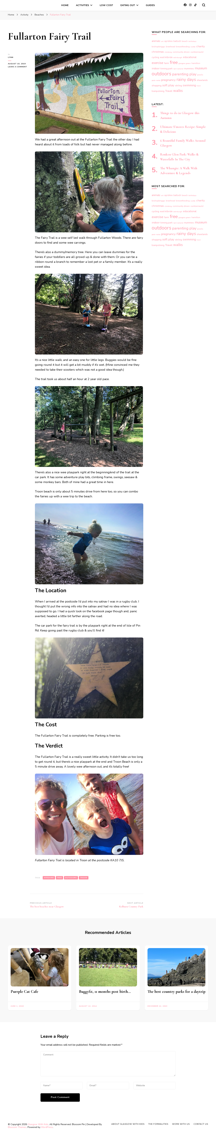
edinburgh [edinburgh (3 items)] (177, 57)
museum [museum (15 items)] (201, 68)
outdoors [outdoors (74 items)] (161, 73)
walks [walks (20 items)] (178, 90)
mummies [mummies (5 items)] (189, 68)
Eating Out (127, 5)
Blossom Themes (17, 1127)
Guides (150, 5)
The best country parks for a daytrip (176, 991)
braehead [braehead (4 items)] (170, 46)
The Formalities (158, 1124)
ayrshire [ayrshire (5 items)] (168, 41)
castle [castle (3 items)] (193, 46)
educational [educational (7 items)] (189, 57)
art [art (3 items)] (162, 41)
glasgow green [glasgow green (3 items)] (185, 63)
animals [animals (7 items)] (156, 41)
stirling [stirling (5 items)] (178, 85)
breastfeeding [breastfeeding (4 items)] (183, 46)
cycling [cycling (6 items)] (155, 57)
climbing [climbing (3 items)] (168, 52)
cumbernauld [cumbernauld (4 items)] (197, 52)
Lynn (10, 57)
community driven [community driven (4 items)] (181, 52)
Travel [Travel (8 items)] (168, 91)
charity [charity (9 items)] (200, 46)
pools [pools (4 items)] (200, 74)
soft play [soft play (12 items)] (168, 85)
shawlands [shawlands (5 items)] (202, 80)
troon (83, 878)
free (59, 878)
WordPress (47, 1127)
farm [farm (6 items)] (166, 63)
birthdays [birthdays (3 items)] (192, 41)
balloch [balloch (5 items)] (177, 41)
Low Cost (106, 5)
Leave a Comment (19, 66)
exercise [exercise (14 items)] (157, 63)
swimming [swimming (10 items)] (189, 85)
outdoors (71, 878)
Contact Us (201, 1124)
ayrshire (49, 878)
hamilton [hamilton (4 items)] (196, 63)
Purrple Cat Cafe (24, 991)
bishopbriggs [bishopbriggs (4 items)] (158, 46)
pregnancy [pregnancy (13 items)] (168, 80)
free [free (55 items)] (174, 62)
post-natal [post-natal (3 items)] (156, 80)
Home (65, 5)
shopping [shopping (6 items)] (156, 85)
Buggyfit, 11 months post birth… (105, 991)
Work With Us (181, 1124)
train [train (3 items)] (199, 85)
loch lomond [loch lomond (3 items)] (178, 68)
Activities (82, 5)
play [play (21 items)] (192, 74)
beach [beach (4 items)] (185, 41)
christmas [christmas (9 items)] (158, 52)
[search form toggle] (203, 5)
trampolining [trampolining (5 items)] (158, 91)
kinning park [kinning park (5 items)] (166, 68)
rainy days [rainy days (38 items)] (186, 79)
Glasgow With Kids (38, 1124)
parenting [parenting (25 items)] (180, 74)
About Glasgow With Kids (127, 1124)
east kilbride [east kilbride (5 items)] (166, 57)
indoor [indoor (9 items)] (156, 68)
